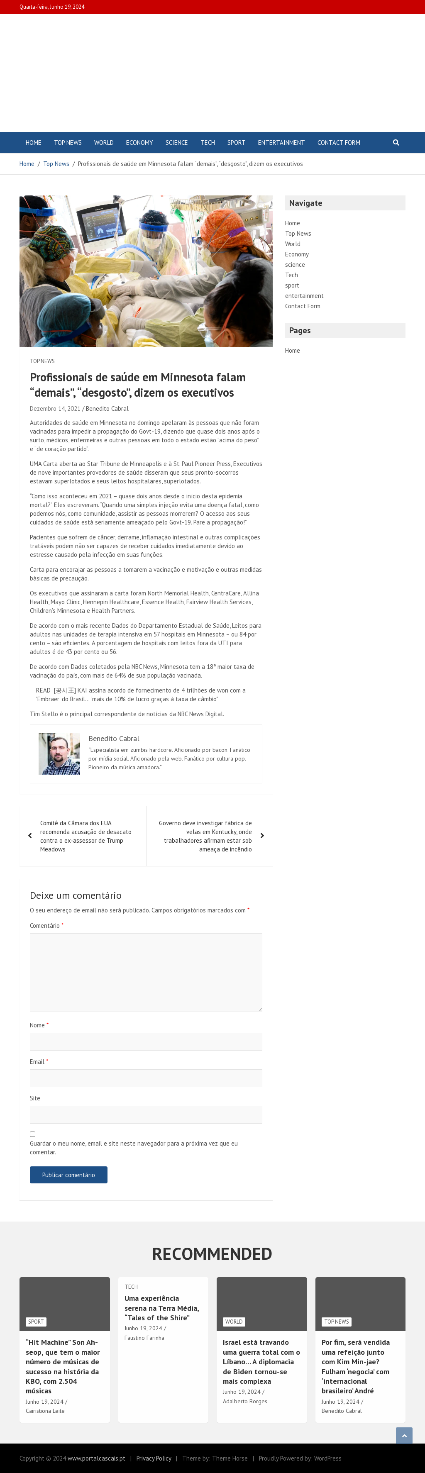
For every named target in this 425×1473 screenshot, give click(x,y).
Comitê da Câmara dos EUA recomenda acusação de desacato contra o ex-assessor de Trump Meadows (86, 836)
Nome (39, 1025)
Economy (139, 142)
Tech (207, 142)
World (104, 142)
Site (35, 1098)
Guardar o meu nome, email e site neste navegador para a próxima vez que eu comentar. (134, 1147)
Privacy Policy (154, 1458)
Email (39, 1062)
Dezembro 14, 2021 (55, 408)
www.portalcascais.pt (96, 1458)
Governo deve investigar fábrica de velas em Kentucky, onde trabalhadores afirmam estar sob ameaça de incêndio (205, 836)
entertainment (281, 142)
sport (236, 142)
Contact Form (339, 142)
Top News (68, 142)
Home (34, 142)
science (177, 142)
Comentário (47, 925)
